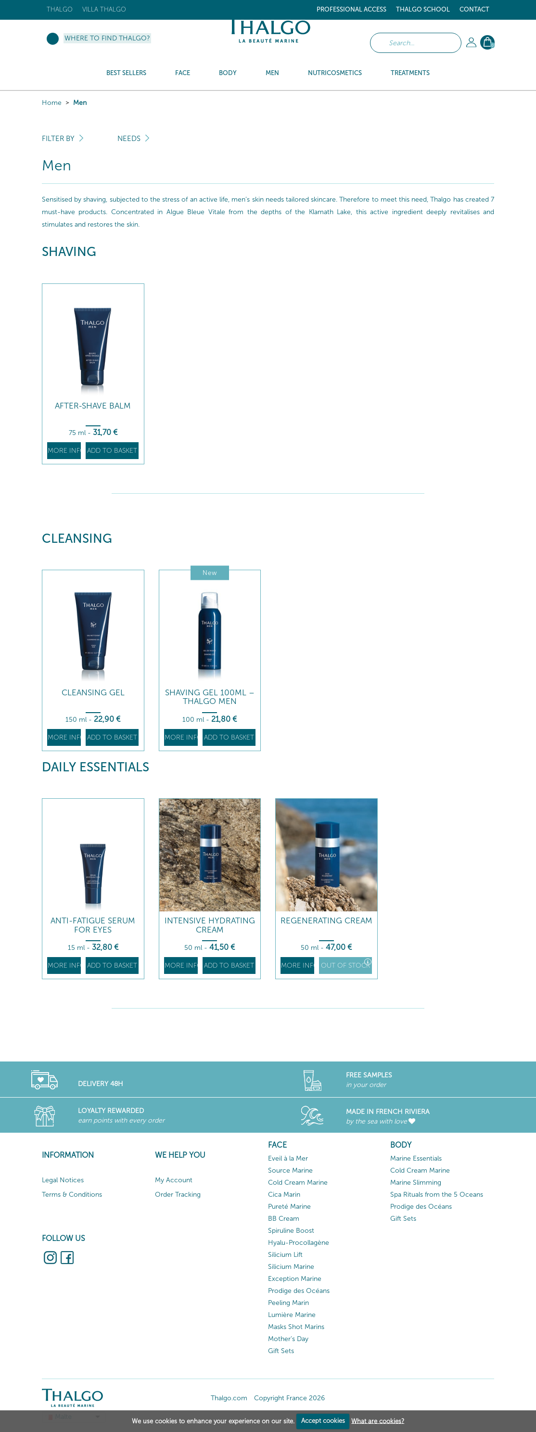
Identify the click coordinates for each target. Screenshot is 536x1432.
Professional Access (351, 9)
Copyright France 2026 (289, 1398)
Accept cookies (323, 1420)
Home (52, 103)
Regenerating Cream (326, 920)
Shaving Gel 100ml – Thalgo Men (210, 697)
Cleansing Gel (93, 692)
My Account (173, 1180)
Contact (474, 9)
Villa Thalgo (104, 9)
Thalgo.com (229, 1398)
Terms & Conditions (72, 1194)
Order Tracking (178, 1194)
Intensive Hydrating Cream (210, 925)
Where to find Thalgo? (107, 38)
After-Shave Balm (93, 405)
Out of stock (346, 964)
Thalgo (60, 9)
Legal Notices (63, 1180)
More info (64, 451)
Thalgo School (423, 9)
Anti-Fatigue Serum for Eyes (93, 925)
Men (80, 103)
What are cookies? (377, 1420)
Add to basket (112, 451)
